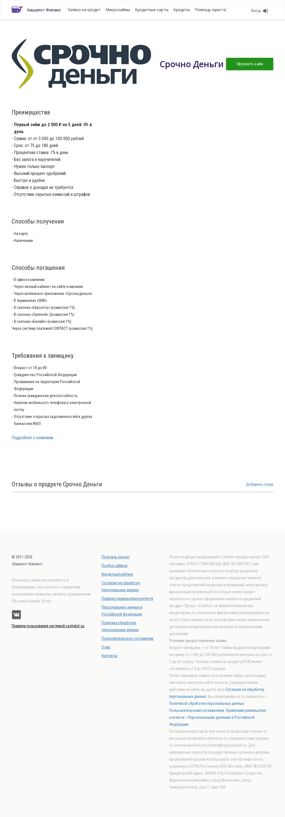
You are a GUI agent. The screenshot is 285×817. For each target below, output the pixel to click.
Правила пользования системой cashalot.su (48, 626)
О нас (106, 647)
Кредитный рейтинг (117, 574)
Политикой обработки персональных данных (206, 703)
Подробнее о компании (32, 437)
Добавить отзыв (259, 484)
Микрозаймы (117, 9)
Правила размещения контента (127, 598)
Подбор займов (114, 565)
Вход (259, 11)
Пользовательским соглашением (196, 710)
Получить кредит (116, 557)
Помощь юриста (210, 9)
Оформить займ (249, 64)
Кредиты (181, 9)
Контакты (109, 655)
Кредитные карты (151, 9)
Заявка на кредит (84, 9)
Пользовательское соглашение (128, 638)
